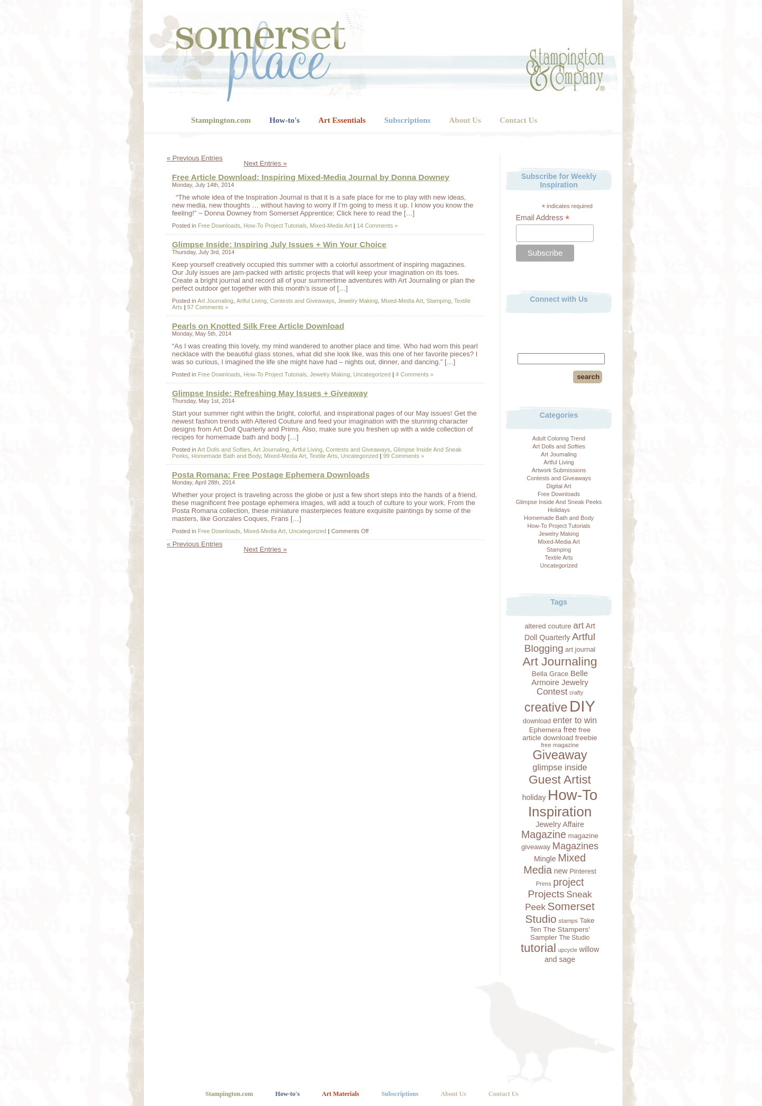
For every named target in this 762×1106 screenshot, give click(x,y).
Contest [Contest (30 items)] (552, 692)
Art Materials (340, 1094)
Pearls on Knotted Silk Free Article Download (258, 325)
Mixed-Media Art (558, 541)
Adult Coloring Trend (558, 438)
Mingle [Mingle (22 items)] (545, 859)
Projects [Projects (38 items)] (546, 894)
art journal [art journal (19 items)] (580, 649)
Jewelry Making (559, 533)
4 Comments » (415, 374)
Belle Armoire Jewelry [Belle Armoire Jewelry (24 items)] (559, 678)
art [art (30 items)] (578, 626)
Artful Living (558, 462)
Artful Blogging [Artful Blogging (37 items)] (559, 642)
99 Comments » (403, 456)
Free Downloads (559, 494)
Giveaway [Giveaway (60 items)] (559, 755)
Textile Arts (559, 557)
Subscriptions (407, 120)
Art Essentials (342, 120)
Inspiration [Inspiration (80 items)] (560, 812)
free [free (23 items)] (570, 729)
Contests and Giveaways (559, 478)
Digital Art (558, 486)
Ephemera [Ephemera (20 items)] (545, 730)
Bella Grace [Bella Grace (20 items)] (550, 674)
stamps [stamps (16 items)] (567, 921)
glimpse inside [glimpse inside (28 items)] (559, 767)
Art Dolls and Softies (558, 446)
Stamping (559, 549)
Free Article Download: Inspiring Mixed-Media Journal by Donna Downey (310, 177)
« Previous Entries (195, 158)
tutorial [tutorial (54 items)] (538, 948)
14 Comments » (377, 225)
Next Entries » (265, 163)
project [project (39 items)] (568, 882)
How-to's (284, 120)
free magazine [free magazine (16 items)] (560, 745)
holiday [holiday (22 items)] (534, 797)
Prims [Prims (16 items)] (543, 883)
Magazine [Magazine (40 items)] (543, 834)
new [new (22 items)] (561, 871)
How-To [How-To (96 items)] (572, 795)
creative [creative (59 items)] (545, 707)
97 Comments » (208, 307)
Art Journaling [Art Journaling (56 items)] (560, 661)
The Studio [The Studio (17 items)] (574, 937)
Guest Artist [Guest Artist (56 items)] (560, 779)
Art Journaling (559, 454)
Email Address (543, 218)
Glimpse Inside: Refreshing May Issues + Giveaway (270, 393)
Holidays (559, 510)
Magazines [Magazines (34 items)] (575, 846)
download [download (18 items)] (537, 721)
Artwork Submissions (559, 470)
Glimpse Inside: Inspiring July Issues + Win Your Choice (279, 244)
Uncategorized (559, 565)
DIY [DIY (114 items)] (582, 706)
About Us (465, 120)
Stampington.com (221, 120)
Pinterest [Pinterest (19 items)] (582, 871)
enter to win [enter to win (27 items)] (575, 720)
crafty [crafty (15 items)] (576, 692)
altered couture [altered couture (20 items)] (548, 626)
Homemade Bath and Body (559, 518)
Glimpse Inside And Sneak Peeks (559, 502)
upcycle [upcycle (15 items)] (567, 950)
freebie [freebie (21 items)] (586, 738)
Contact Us (518, 120)
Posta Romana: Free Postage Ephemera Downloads (270, 474)
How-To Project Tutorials (558, 526)
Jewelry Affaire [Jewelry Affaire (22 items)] (560, 824)
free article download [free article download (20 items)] (556, 734)
